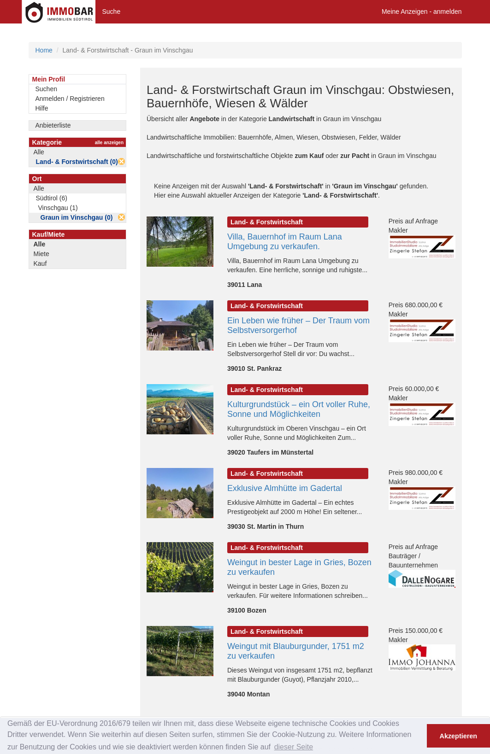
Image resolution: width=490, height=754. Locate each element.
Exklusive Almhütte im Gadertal (284, 488)
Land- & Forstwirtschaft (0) (77, 161)
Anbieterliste (53, 125)
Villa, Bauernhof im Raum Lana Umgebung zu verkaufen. (284, 241)
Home (44, 50)
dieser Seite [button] (293, 747)
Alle (39, 152)
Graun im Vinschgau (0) (77, 217)
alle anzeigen (109, 142)
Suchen (46, 89)
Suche (111, 11)
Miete (41, 253)
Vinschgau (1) (58, 207)
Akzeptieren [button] (459, 736)
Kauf (40, 263)
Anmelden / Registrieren (70, 98)
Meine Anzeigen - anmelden (422, 11)
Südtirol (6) (51, 198)
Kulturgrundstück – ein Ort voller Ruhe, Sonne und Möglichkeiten (298, 409)
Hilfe (41, 108)
